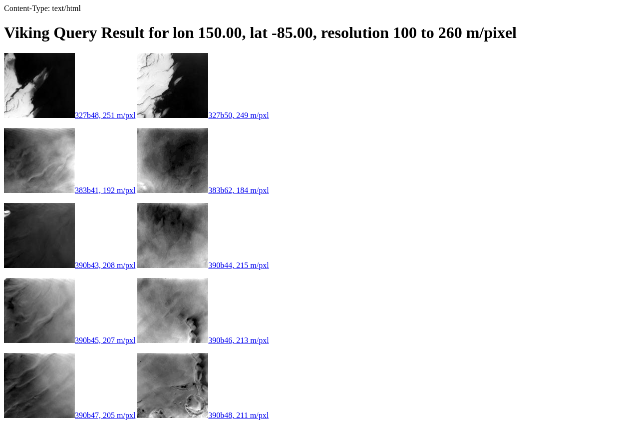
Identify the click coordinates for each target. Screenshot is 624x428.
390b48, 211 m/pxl (203, 415)
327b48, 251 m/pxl (69, 115)
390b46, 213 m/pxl (203, 340)
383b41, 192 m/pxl (69, 190)
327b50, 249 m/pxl (203, 115)
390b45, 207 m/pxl (69, 340)
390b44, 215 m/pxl (203, 265)
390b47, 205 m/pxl (69, 415)
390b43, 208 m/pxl (69, 265)
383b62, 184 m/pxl (203, 190)
